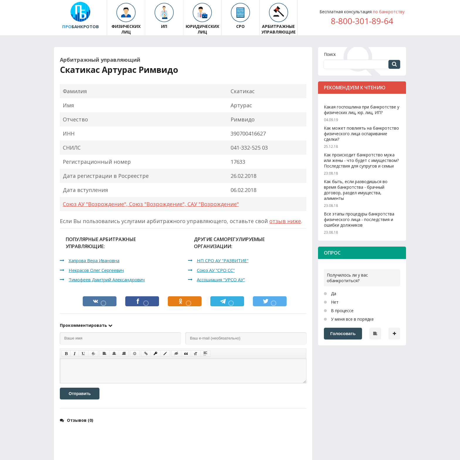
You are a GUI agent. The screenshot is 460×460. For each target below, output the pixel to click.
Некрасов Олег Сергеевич (96, 270)
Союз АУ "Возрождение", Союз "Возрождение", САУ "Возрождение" (151, 204)
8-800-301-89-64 (362, 20)
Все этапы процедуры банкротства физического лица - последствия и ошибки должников (359, 219)
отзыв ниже (285, 221)
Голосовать (343, 333)
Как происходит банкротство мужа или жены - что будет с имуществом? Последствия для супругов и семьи (361, 160)
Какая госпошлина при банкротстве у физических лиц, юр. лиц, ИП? (361, 109)
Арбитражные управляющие (278, 19)
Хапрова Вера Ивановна (94, 260)
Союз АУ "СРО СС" (216, 270)
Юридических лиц (202, 19)
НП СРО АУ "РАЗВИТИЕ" (222, 260)
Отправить (80, 393)
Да (333, 293)
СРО (240, 16)
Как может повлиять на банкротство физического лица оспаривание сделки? (361, 133)
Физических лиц (126, 19)
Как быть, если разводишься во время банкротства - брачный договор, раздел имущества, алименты (356, 190)
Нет (334, 302)
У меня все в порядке (352, 319)
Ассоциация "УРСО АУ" (221, 279)
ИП (164, 16)
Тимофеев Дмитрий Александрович (107, 279)
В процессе (342, 310)
